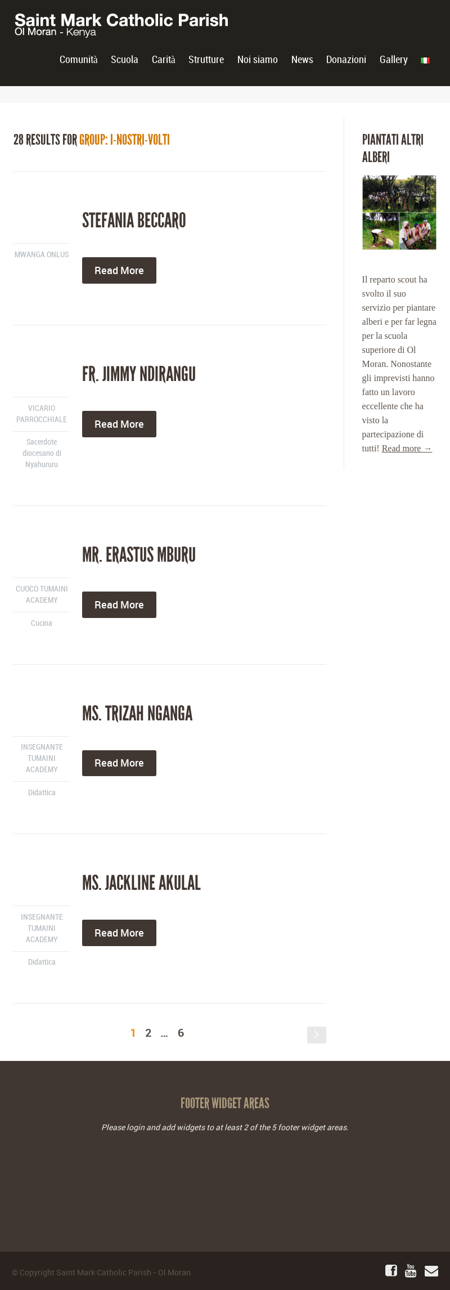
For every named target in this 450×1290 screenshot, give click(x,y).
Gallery (394, 60)
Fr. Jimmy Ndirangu (139, 374)
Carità (164, 60)
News (302, 60)
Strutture (206, 60)
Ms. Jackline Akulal (141, 883)
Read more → (407, 448)
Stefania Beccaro (134, 220)
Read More (119, 270)
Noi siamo (257, 60)
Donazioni (346, 60)
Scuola (124, 60)
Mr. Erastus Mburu (139, 555)
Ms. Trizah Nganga (137, 713)
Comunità (79, 60)
